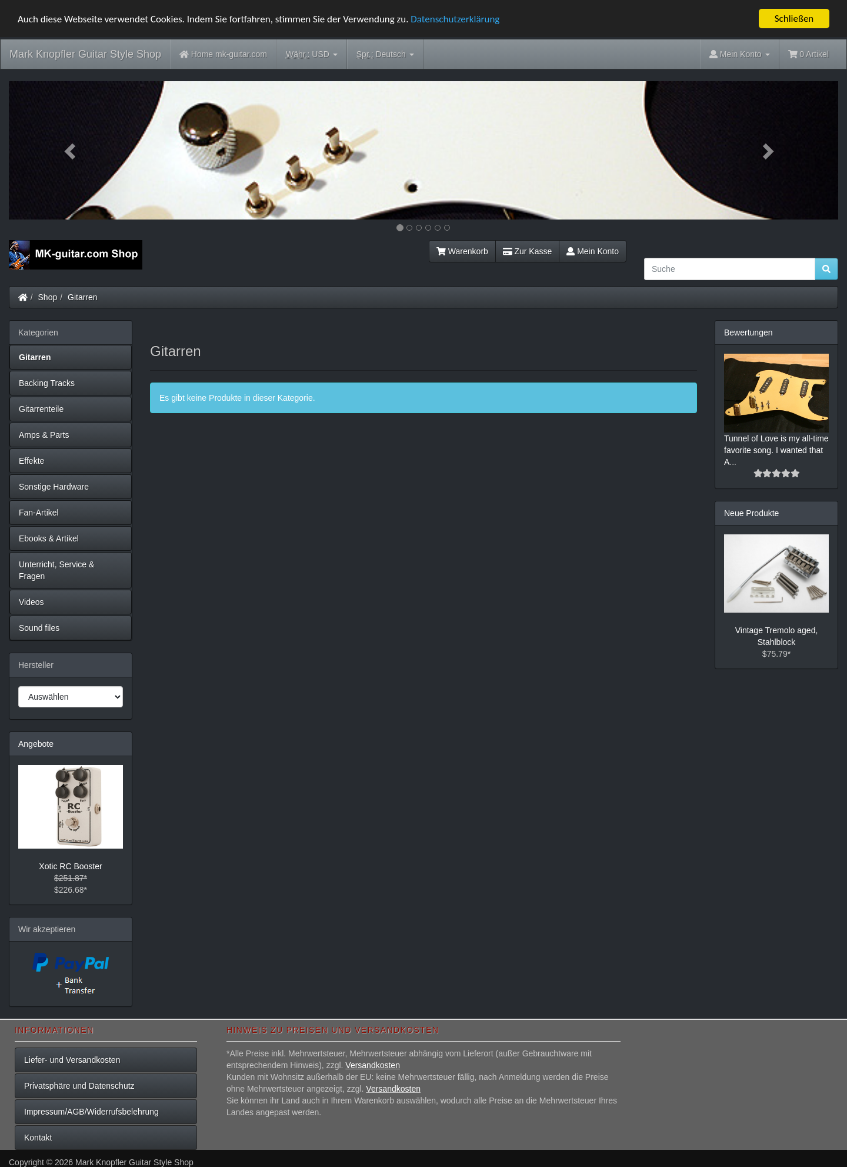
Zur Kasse (527, 251)
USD (312, 54)
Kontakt (38, 1137)
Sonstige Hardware (54, 486)
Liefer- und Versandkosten (72, 1060)
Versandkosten (372, 1065)
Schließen (794, 18)
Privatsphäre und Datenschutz (79, 1085)
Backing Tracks (47, 383)
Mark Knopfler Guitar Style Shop (85, 54)
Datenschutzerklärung (455, 19)
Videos (31, 602)
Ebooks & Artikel (49, 538)
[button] (71, 150)
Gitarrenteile (41, 409)
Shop (48, 297)
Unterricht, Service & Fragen (56, 570)
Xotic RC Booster (70, 866)
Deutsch (385, 54)
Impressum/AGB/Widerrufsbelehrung (91, 1111)
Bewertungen (748, 332)
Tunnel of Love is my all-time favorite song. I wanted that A (776, 450)
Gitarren (83, 297)
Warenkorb (462, 251)
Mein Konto (592, 251)
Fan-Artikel (39, 512)
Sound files (39, 628)
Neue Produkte (751, 513)
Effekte (31, 461)
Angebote (36, 744)
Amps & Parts (44, 435)
